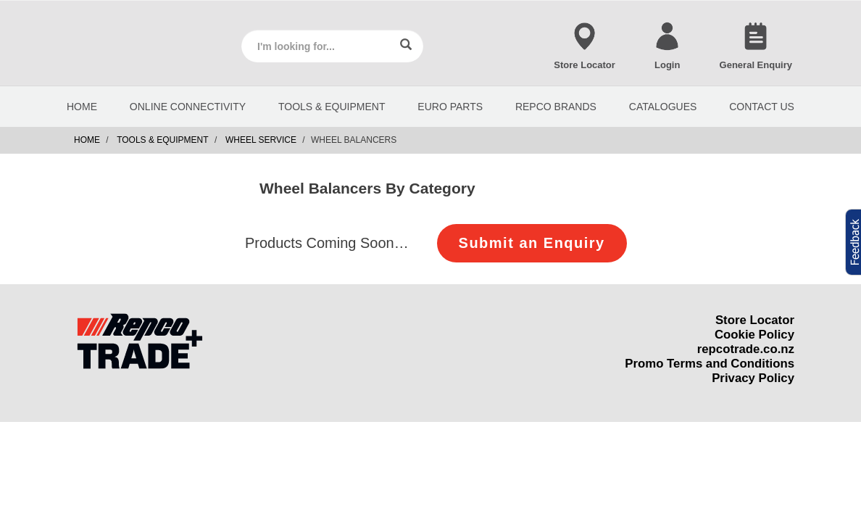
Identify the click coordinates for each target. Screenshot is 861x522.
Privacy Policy (753, 378)
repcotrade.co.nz (745, 349)
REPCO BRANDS (555, 106)
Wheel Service (260, 140)
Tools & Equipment (332, 106)
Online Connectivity (188, 106)
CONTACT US (761, 106)
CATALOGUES (663, 106)
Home (87, 140)
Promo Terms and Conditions (709, 363)
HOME (82, 106)
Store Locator (754, 320)
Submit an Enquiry (532, 243)
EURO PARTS (450, 106)
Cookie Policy (754, 334)
